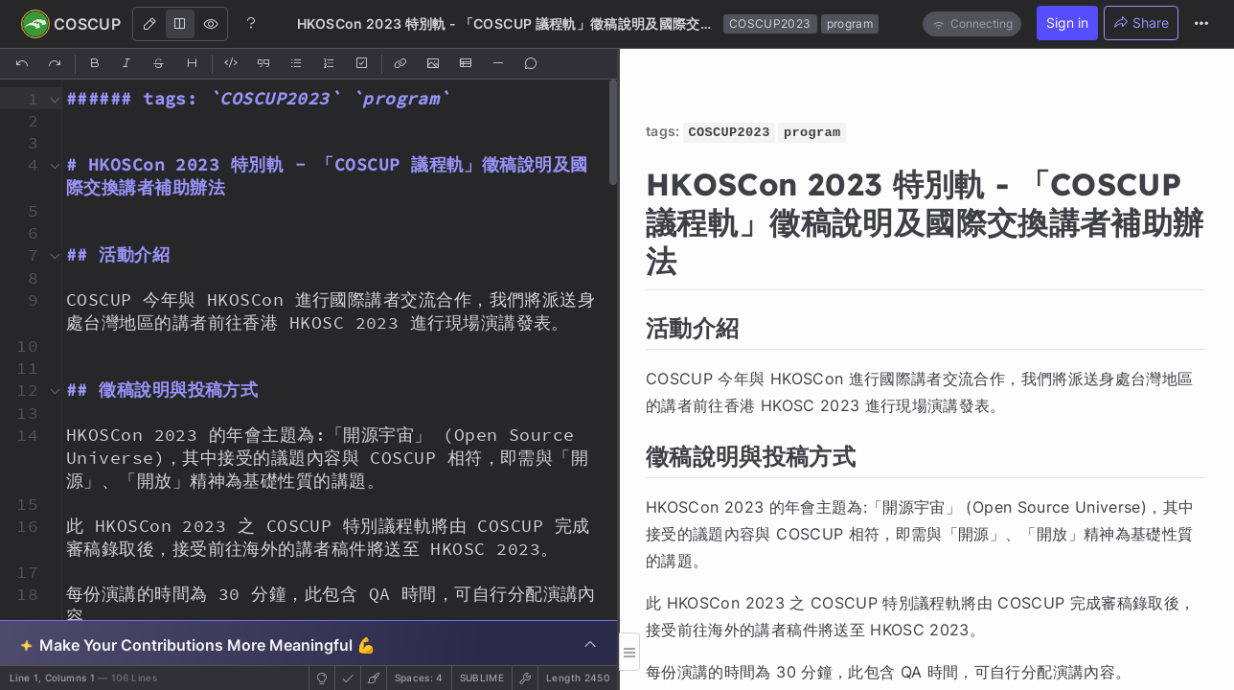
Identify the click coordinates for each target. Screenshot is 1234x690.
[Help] (251, 23)
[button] (21, 98)
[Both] (180, 24)
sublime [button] (482, 677)
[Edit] (149, 24)
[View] (210, 24)
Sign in (1067, 22)
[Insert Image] (434, 64)
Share (1141, 22)
